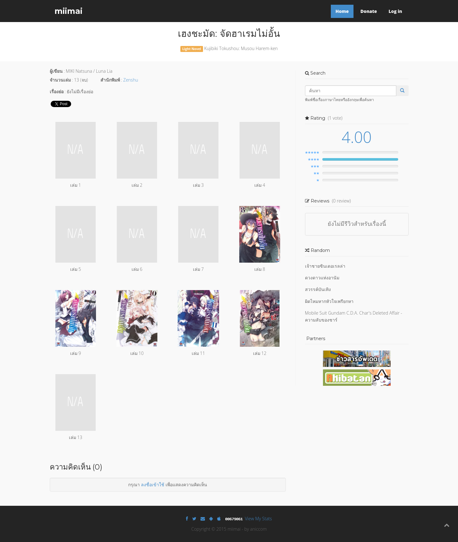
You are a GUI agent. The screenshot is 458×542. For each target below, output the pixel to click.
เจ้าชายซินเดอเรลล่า (325, 266)
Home (342, 11)
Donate (368, 11)
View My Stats (258, 519)
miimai (68, 11)
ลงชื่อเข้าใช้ (152, 485)
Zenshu (130, 80)
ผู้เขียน (56, 71)
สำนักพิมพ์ (110, 80)
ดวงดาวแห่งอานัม (322, 278)
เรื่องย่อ (57, 91)
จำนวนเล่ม (60, 80)
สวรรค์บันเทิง (318, 289)
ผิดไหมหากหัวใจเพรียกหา (329, 301)
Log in (395, 11)
